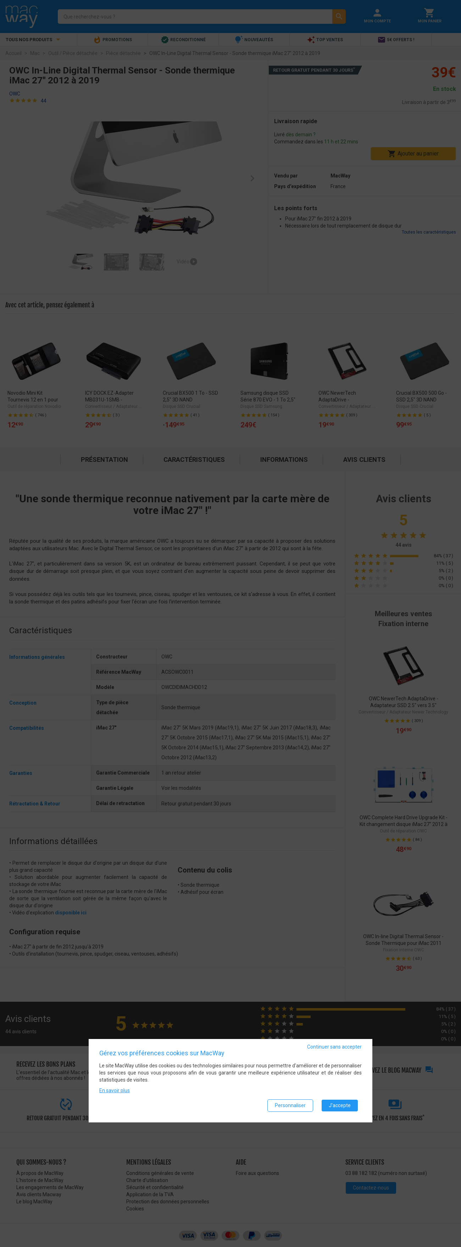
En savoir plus (114, 1090)
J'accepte (340, 1105)
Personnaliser (290, 1105)
